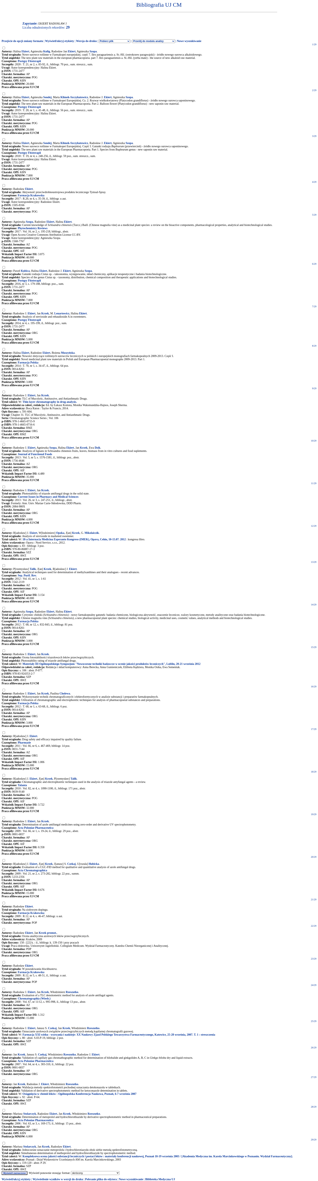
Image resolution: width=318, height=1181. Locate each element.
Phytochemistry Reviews (33, 228)
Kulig (46, 51)
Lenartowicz (61, 313)
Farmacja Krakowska (31, 195)
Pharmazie (24, 742)
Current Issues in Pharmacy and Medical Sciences (48, 496)
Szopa (93, 51)
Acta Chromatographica (32, 870)
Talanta (22, 785)
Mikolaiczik (92, 532)
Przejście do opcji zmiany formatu (22, 41)
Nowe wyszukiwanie (189, 41)
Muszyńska (68, 352)
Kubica (25, 270)
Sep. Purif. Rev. (27, 575)
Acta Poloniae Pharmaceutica (36, 827)
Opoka (60, 532)
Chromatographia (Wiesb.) (34, 998)
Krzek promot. (48, 932)
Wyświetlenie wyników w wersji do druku (58, 1179)
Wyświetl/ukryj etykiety (59, 41)
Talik (33, 569)
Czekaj (71, 863)
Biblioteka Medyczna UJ (160, 1179)
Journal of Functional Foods (35, 454)
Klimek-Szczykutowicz (74, 97)
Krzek (45, 313)
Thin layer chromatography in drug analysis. (50, 401)
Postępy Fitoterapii (29, 61)
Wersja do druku (86, 41)
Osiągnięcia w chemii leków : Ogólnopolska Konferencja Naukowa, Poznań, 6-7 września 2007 (79, 1093)
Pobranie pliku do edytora (101, 1179)
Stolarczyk (29, 1113)
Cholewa (64, 693)
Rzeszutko (72, 992)
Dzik (97, 447)
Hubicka (94, 863)
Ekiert (25, 51)
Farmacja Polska (28, 362)
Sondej (47, 97)
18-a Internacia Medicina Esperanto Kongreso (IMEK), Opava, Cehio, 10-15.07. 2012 (74, 539)
